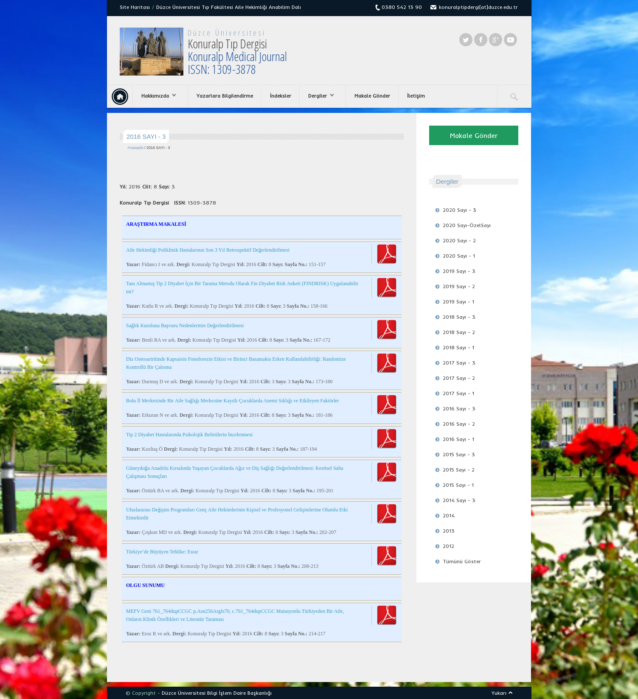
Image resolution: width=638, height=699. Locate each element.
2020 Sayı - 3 (459, 210)
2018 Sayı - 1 (458, 347)
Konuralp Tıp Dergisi (237, 56)
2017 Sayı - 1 (458, 393)
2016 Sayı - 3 (459, 408)
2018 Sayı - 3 (459, 317)
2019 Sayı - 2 (459, 286)
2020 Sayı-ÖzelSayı (467, 225)
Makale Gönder (372, 96)
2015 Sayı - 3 (459, 454)
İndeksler (280, 96)
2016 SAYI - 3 (158, 148)
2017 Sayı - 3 (459, 362)
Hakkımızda (156, 96)
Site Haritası (135, 7)
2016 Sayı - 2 (459, 424)
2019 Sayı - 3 (459, 271)
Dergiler (319, 96)
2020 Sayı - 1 (459, 256)
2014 (449, 515)
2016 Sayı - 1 (458, 439)
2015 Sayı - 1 (458, 485)
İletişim (416, 96)
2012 (448, 546)
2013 (449, 531)
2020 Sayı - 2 (459, 240)
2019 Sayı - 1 (458, 301)
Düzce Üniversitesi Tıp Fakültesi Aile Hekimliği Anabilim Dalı (228, 7)
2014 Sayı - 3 (459, 500)
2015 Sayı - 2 (459, 469)
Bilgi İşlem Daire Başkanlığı (239, 693)
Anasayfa (135, 148)
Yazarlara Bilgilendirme (225, 96)
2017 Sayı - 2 (459, 378)
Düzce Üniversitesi (227, 32)
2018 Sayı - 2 (459, 332)
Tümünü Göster (462, 561)
